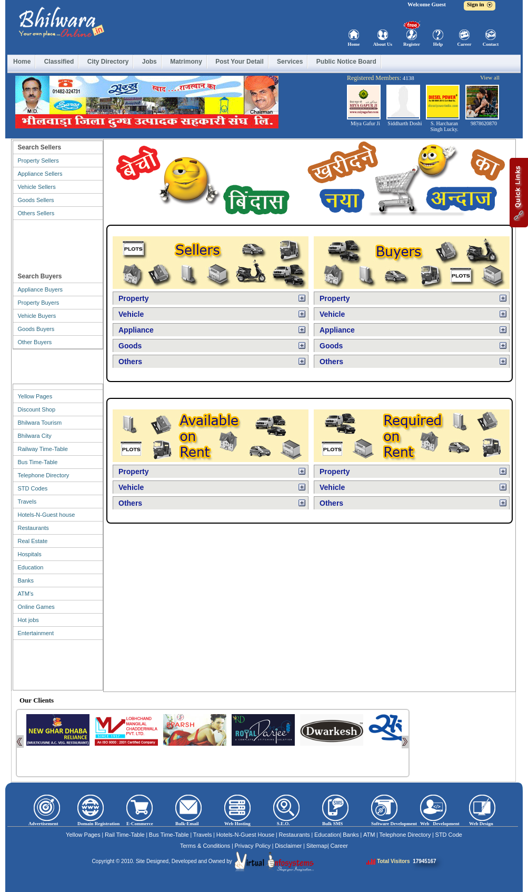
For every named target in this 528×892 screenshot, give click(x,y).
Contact (491, 44)
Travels (27, 501)
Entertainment (36, 633)
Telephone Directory (43, 475)
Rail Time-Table (125, 834)
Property (133, 298)
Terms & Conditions (205, 846)
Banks (26, 580)
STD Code (448, 834)
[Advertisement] (57, 243)
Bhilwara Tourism (40, 422)
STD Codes (33, 488)
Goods (130, 346)
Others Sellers (36, 213)
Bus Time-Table (38, 462)
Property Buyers (38, 302)
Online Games (36, 607)
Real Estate (33, 541)
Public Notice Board (346, 61)
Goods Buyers (36, 329)
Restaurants (33, 528)
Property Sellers (38, 160)
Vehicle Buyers (37, 316)
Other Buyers (35, 342)
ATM (369, 834)
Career (464, 44)
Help (438, 44)
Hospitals (30, 554)
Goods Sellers (36, 200)
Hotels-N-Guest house (46, 515)
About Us (382, 44)
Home (354, 44)
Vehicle (131, 314)
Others (130, 361)
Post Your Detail (239, 61)
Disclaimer (288, 846)
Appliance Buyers (40, 289)
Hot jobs (28, 620)
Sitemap (316, 846)
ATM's (26, 593)
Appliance (136, 330)
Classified (59, 61)
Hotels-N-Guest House (245, 834)
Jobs (149, 61)
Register (411, 44)
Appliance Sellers (40, 174)
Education (31, 567)
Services (290, 61)
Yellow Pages (35, 396)
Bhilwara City (35, 436)
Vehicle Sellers (37, 187)
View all (490, 77)
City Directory (108, 61)
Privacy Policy (253, 846)
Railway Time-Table (43, 449)
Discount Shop (37, 409)
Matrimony (186, 61)
